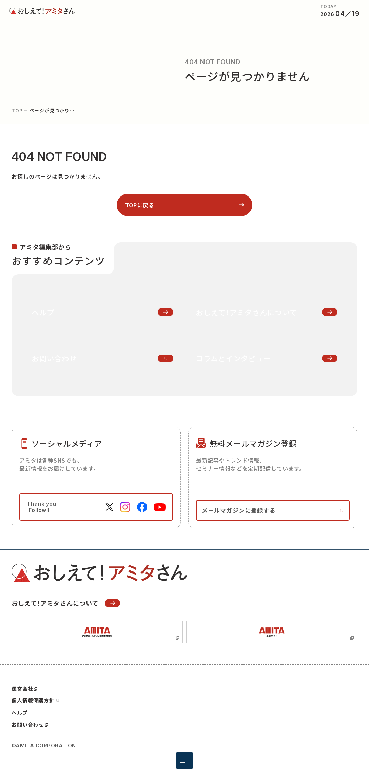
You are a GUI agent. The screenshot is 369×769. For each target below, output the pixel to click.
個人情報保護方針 (35, 700)
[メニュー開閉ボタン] (184, 760)
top (17, 110)
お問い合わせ (30, 724)
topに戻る (139, 205)
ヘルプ (20, 712)
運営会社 (24, 688)
